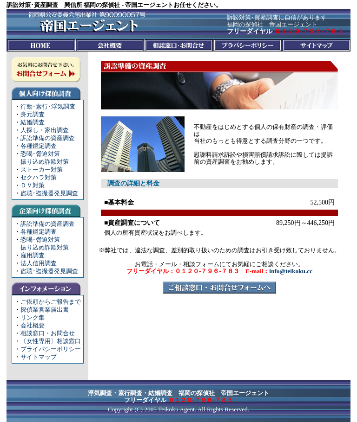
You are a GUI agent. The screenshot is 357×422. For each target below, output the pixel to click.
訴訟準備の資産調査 (47, 137)
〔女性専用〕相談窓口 (50, 341)
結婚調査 (32, 122)
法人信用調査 (38, 263)
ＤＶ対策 (32, 185)
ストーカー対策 (41, 169)
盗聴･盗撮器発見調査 (49, 193)
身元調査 (32, 114)
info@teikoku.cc (290, 271)
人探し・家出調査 (44, 130)
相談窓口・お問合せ (47, 333)
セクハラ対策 (38, 177)
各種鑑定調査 (38, 145)
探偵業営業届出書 (44, 309)
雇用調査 (32, 255)
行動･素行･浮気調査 (47, 106)
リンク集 (32, 317)
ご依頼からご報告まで (50, 301)
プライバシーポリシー (50, 348)
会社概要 (32, 325)
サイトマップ (38, 356)
